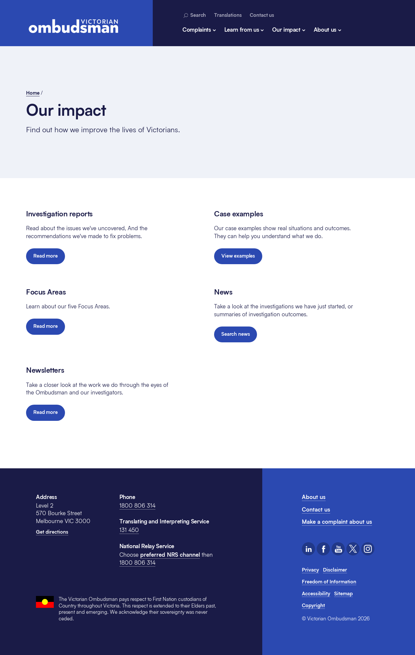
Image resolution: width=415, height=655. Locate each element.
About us (325, 29)
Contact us (262, 15)
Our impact (286, 29)
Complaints (196, 29)
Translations (227, 15)
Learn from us (241, 29)
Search (194, 15)
